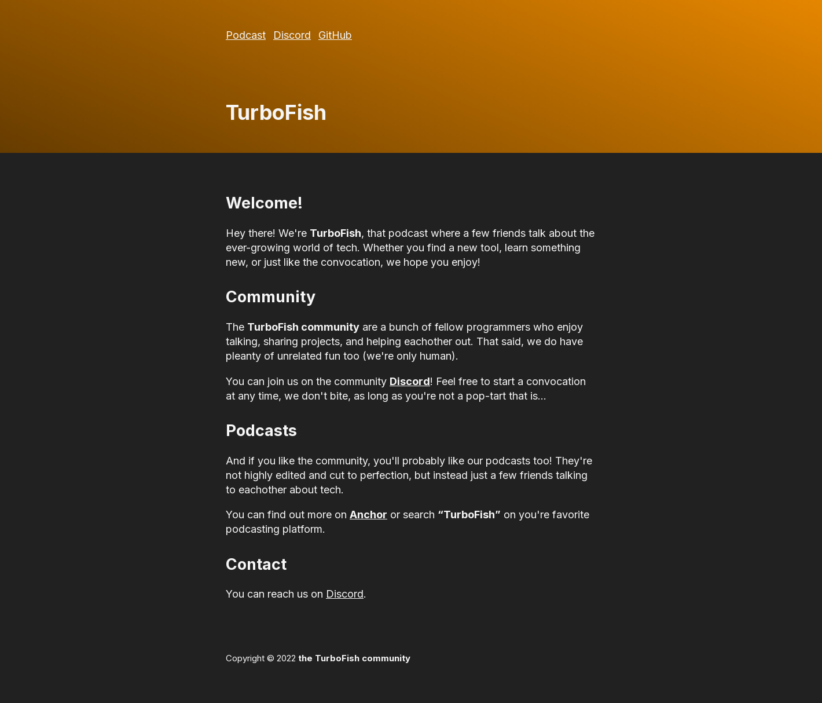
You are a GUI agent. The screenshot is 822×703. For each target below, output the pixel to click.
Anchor (368, 514)
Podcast (246, 35)
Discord (292, 35)
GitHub (335, 35)
